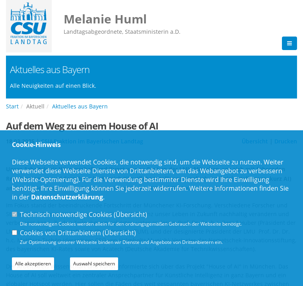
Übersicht (130, 214)
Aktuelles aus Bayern (80, 106)
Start (12, 106)
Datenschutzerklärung (67, 197)
